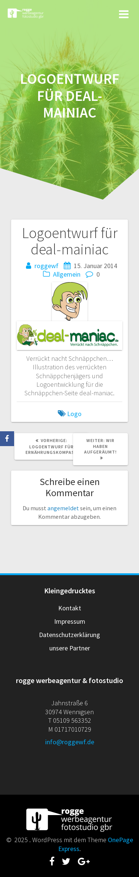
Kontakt (69, 608)
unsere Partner (69, 648)
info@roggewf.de (69, 742)
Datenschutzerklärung (69, 634)
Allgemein (66, 274)
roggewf (46, 265)
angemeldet (63, 508)
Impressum (69, 621)
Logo (74, 413)
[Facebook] (7, 438)
